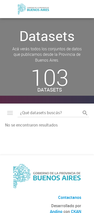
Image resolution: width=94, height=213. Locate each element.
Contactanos (69, 197)
